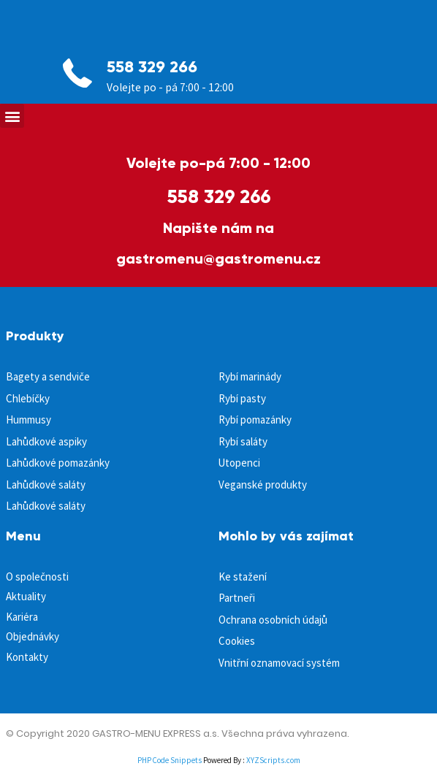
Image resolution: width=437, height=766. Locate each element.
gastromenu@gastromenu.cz (218, 258)
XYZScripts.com (273, 760)
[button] (12, 116)
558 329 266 (152, 67)
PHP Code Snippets (169, 760)
